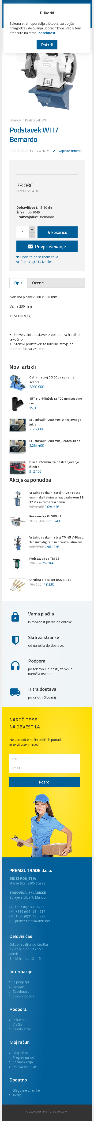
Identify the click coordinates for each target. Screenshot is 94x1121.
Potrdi (47, 44)
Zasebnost (47, 33)
